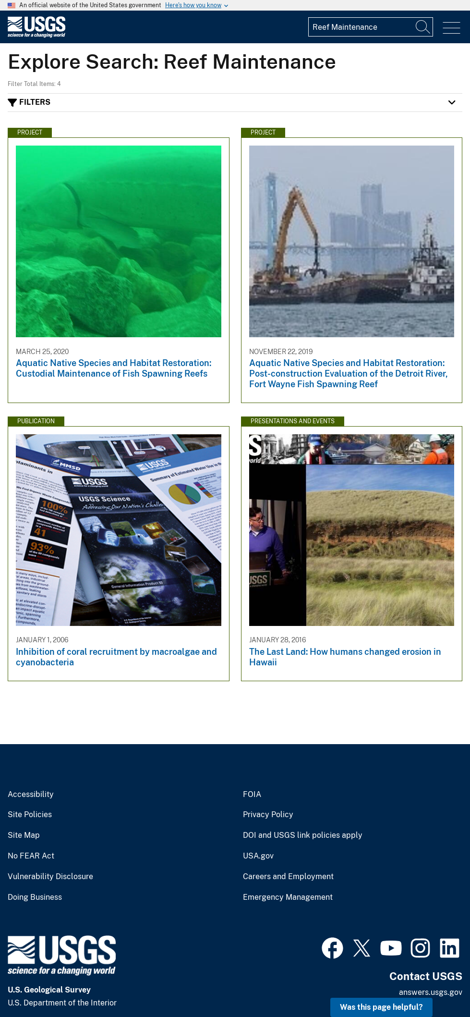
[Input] (370, 27)
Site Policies (30, 814)
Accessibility (31, 794)
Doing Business (35, 897)
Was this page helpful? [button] (381, 1007)
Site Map (24, 835)
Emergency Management (288, 897)
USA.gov (258, 856)
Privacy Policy (268, 814)
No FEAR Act (31, 856)
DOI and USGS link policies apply (302, 835)
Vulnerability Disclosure (50, 876)
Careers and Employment (288, 876)
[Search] (423, 27)
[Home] (36, 35)
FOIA (252, 794)
